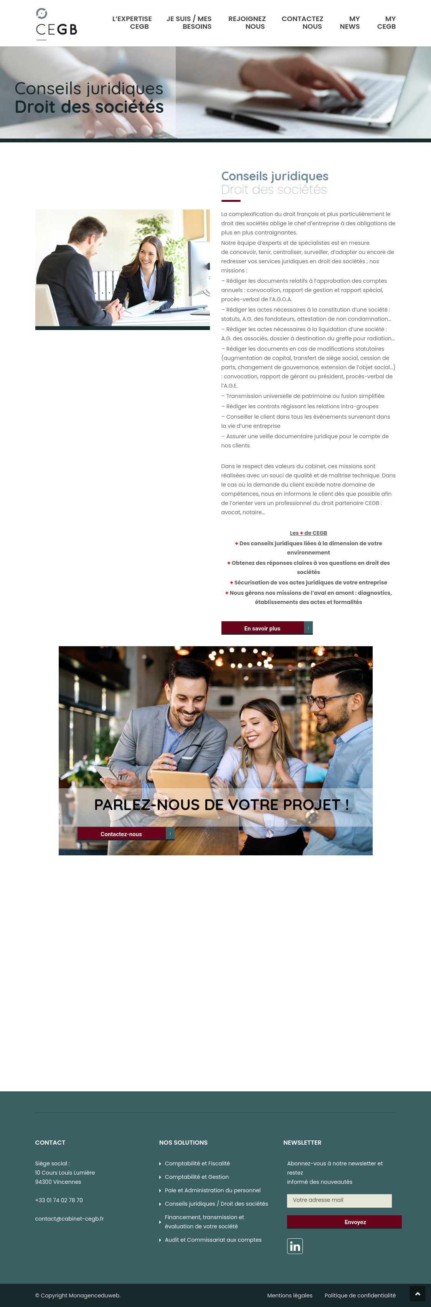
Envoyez (355, 1222)
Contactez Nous (303, 22)
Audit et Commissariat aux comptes (213, 1240)
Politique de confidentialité (360, 1295)
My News (350, 22)
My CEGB (386, 22)
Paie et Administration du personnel (213, 1190)
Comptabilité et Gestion (197, 1177)
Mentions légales (290, 1295)
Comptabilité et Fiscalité (197, 1163)
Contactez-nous (121, 834)
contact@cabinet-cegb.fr (69, 1219)
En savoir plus (262, 628)
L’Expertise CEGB (132, 22)
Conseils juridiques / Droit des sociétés (216, 1204)
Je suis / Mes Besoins (189, 22)
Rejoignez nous (247, 22)
